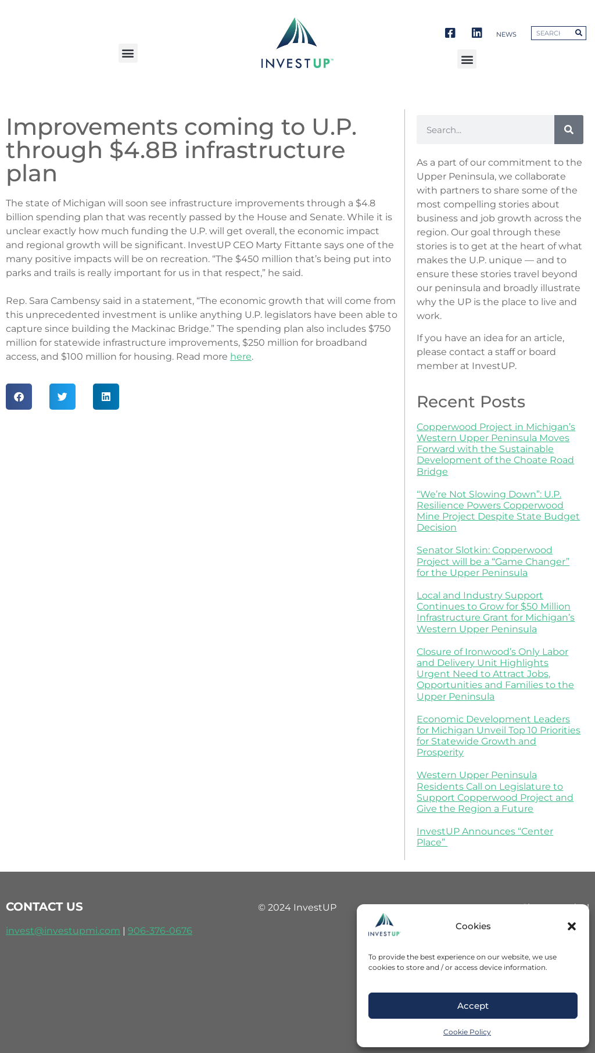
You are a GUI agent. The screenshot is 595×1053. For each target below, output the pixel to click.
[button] (572, 926)
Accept (473, 1005)
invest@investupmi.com (63, 930)
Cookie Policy (467, 1031)
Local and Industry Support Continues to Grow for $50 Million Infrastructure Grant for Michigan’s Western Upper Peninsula (496, 612)
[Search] (568, 129)
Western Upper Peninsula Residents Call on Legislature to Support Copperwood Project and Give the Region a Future (495, 791)
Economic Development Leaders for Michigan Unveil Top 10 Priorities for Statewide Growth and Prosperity (498, 736)
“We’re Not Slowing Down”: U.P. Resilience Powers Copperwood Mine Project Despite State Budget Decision (498, 511)
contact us (44, 907)
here (241, 356)
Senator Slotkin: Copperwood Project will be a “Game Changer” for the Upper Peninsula (493, 561)
